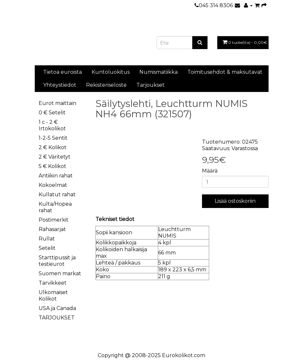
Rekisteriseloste (106, 85)
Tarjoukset (150, 85)
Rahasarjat (52, 229)
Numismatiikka (158, 72)
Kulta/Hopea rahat (55, 207)
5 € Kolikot (52, 166)
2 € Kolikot (53, 147)
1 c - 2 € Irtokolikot (52, 125)
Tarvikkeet (53, 283)
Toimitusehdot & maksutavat (224, 72)
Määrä (210, 171)
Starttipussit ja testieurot (57, 260)
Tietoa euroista (62, 72)
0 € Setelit (52, 113)
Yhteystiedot (59, 85)
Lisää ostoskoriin (235, 201)
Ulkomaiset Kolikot (53, 295)
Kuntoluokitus (111, 72)
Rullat (47, 239)
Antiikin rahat (56, 176)
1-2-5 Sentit (53, 138)
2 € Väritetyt (54, 157)
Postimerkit (54, 220)
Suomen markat (60, 273)
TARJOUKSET (57, 318)
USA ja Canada (57, 308)
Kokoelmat (53, 185)
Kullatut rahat (57, 194)
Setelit (47, 248)
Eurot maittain (57, 103)
